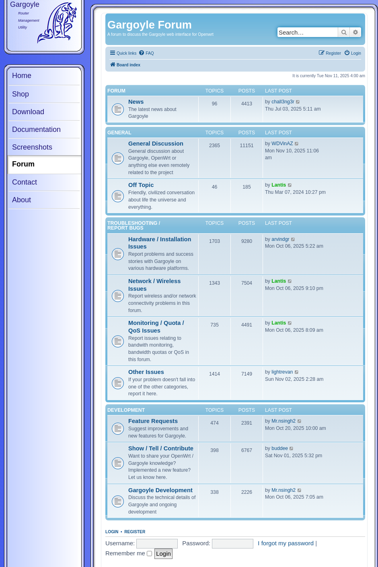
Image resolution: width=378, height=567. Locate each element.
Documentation (36, 129)
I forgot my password (286, 543)
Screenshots (32, 147)
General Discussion (155, 143)
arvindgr (280, 239)
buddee (279, 448)
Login (111, 532)
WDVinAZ (282, 143)
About (21, 200)
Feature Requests (153, 421)
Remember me (128, 553)
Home (21, 76)
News (136, 102)
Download (28, 112)
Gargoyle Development (160, 490)
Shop (20, 94)
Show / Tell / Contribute (160, 448)
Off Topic (141, 185)
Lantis (278, 185)
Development (126, 410)
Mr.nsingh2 (283, 421)
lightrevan (282, 372)
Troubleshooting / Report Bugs (133, 225)
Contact (24, 182)
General (119, 133)
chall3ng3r (282, 102)
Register (134, 532)
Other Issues (146, 372)
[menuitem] (146, 53)
